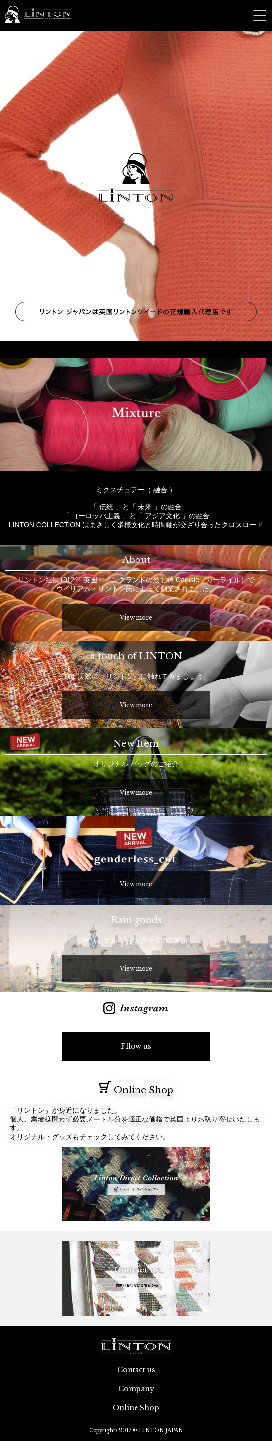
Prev (13, 414)
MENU (259, 15)
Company (136, 1388)
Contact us (136, 1369)
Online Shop (136, 1407)
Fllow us (136, 1046)
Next (259, 414)
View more (136, 617)
